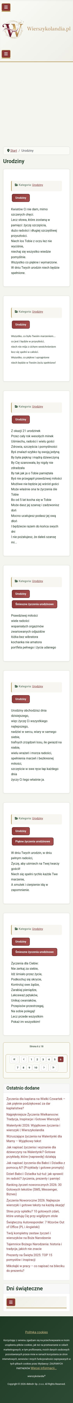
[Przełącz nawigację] (6, 7)
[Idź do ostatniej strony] (53, 1067)
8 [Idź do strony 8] (23, 1067)
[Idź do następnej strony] (43, 1067)
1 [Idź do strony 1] (31, 1059)
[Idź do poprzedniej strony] (23, 1059)
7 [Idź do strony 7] (17, 1067)
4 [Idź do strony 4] (49, 1059)
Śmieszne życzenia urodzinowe (34, 604)
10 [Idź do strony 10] (35, 1067)
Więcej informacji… (44, 1368)
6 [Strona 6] (61, 1059)
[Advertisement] (36, 105)
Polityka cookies (36, 1332)
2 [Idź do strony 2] (37, 1059)
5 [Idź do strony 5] (55, 1059)
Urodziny (37, 185)
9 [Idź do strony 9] (29, 1067)
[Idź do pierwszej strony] (14, 1059)
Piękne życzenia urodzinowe (32, 841)
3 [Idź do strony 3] (43, 1059)
